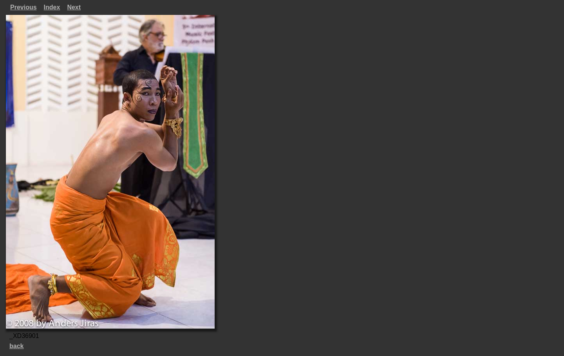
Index (52, 7)
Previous (23, 7)
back (16, 346)
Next (74, 7)
